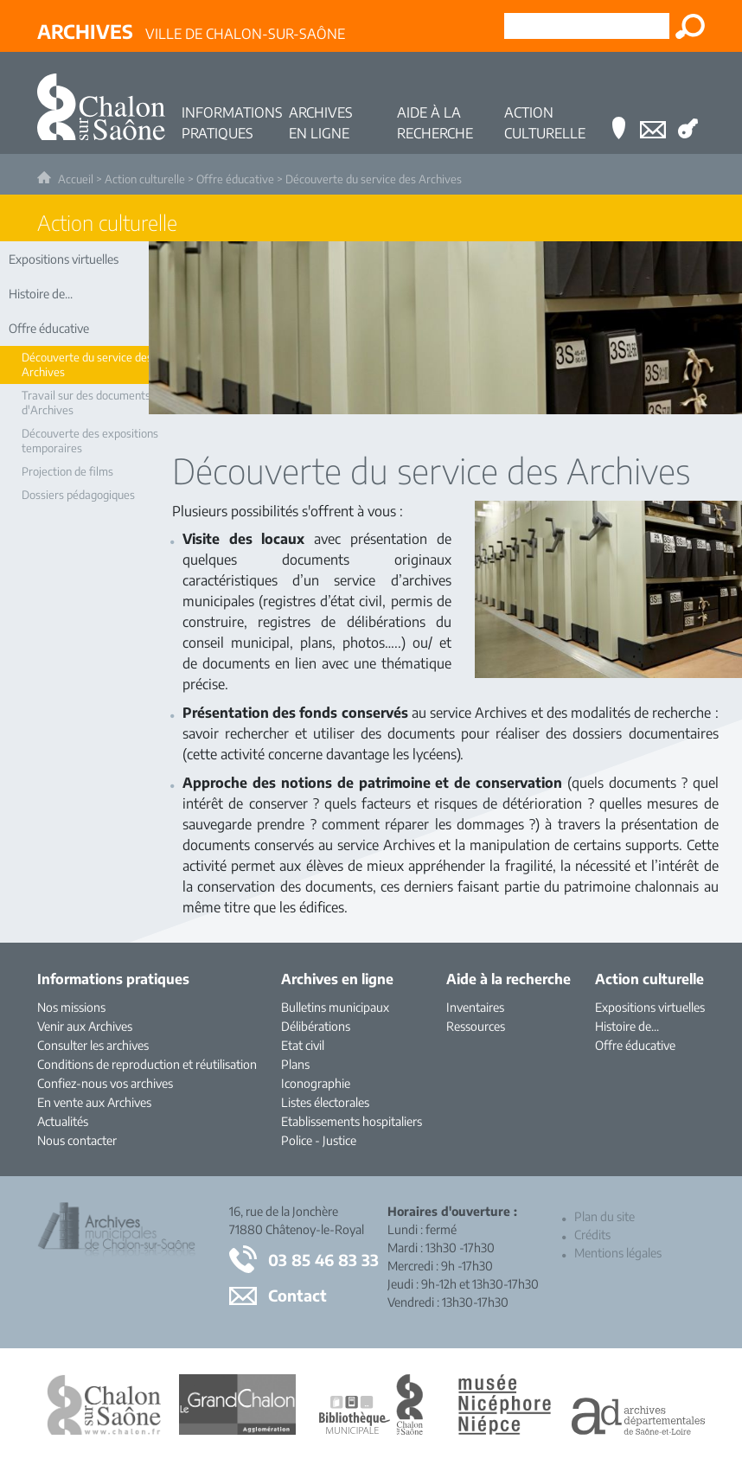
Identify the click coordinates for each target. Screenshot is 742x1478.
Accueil (75, 179)
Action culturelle (145, 179)
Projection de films (67, 471)
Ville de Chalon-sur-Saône (191, 31)
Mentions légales (618, 1252)
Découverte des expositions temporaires (90, 440)
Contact (297, 1295)
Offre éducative (235, 179)
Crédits (592, 1234)
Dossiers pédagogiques (78, 495)
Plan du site (604, 1216)
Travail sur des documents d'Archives (86, 402)
